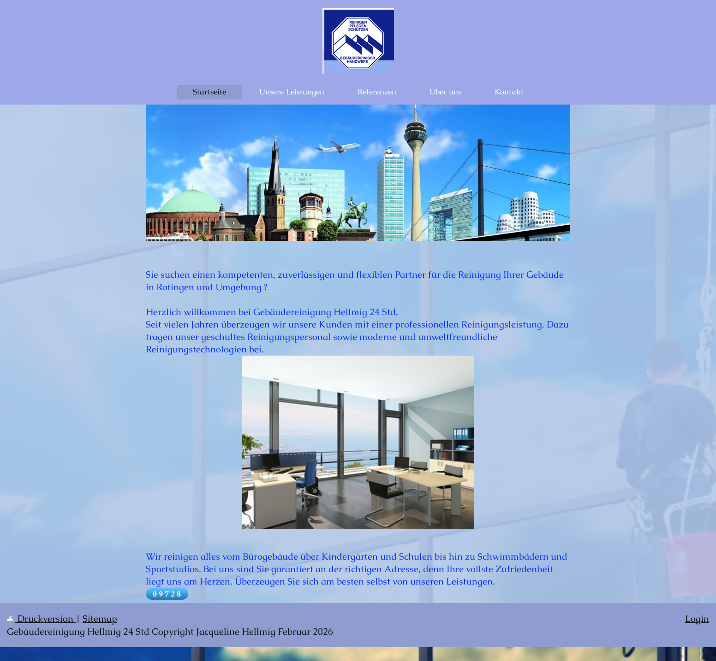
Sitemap (100, 619)
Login (697, 619)
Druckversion (41, 619)
